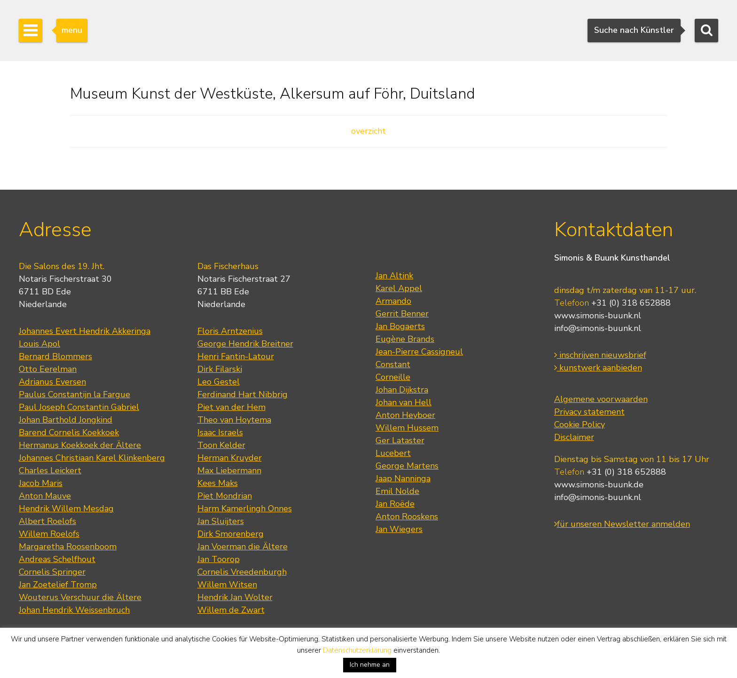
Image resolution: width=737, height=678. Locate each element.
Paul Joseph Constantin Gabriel (79, 407)
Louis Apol (39, 343)
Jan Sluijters (220, 521)
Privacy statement (589, 411)
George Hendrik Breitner (245, 343)
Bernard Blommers (55, 356)
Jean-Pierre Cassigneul (419, 351)
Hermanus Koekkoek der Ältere (80, 445)
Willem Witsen (227, 584)
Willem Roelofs (49, 533)
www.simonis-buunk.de (598, 484)
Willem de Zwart (231, 610)
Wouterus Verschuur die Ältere (80, 597)
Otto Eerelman (48, 369)
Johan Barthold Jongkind (65, 419)
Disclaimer (574, 437)
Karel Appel (399, 288)
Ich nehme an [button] (370, 664)
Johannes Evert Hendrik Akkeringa (84, 331)
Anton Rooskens (407, 516)
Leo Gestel (218, 381)
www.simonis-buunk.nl (597, 315)
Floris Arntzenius (230, 331)
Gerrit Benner (402, 313)
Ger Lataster (400, 440)
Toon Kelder (221, 445)
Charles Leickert (50, 470)
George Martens (407, 465)
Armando (393, 301)
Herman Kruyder (229, 457)
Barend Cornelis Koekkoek (69, 432)
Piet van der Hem (231, 407)
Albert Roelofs (47, 521)
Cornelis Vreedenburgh (242, 572)
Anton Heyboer (405, 415)
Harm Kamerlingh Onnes (244, 508)
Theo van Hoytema (234, 419)
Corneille (393, 377)
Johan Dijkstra (402, 389)
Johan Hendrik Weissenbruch (74, 610)
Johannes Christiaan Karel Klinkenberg (92, 457)
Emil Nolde (397, 491)
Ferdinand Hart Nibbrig (242, 394)
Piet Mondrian (224, 495)
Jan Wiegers (399, 529)
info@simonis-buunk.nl (597, 328)
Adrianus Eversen (52, 381)
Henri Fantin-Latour (235, 356)
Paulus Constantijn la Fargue (74, 394)
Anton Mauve (45, 495)
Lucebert (393, 453)
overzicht (368, 131)
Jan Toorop (218, 559)
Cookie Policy (579, 424)
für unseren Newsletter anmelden (622, 524)
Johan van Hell (403, 402)
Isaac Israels (220, 432)
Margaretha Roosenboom (68, 546)
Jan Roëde (395, 503)
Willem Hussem (407, 427)
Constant (393, 364)
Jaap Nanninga (403, 478)
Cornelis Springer (52, 572)
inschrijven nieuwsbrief (600, 355)
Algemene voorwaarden (601, 399)
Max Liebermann (229, 470)
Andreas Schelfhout (57, 559)
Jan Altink (394, 275)
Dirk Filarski (219, 369)
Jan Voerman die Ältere (242, 546)
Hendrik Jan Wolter (235, 597)
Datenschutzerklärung (357, 650)
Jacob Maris (41, 483)
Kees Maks (217, 483)
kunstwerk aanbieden (598, 367)
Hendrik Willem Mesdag (66, 508)
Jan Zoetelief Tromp (58, 584)
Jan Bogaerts (400, 326)
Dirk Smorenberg (230, 533)
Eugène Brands (405, 339)
